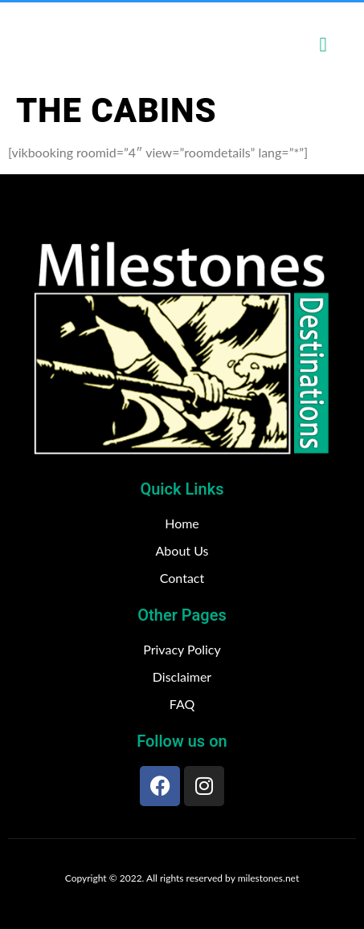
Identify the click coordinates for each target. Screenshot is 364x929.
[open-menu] (323, 45)
